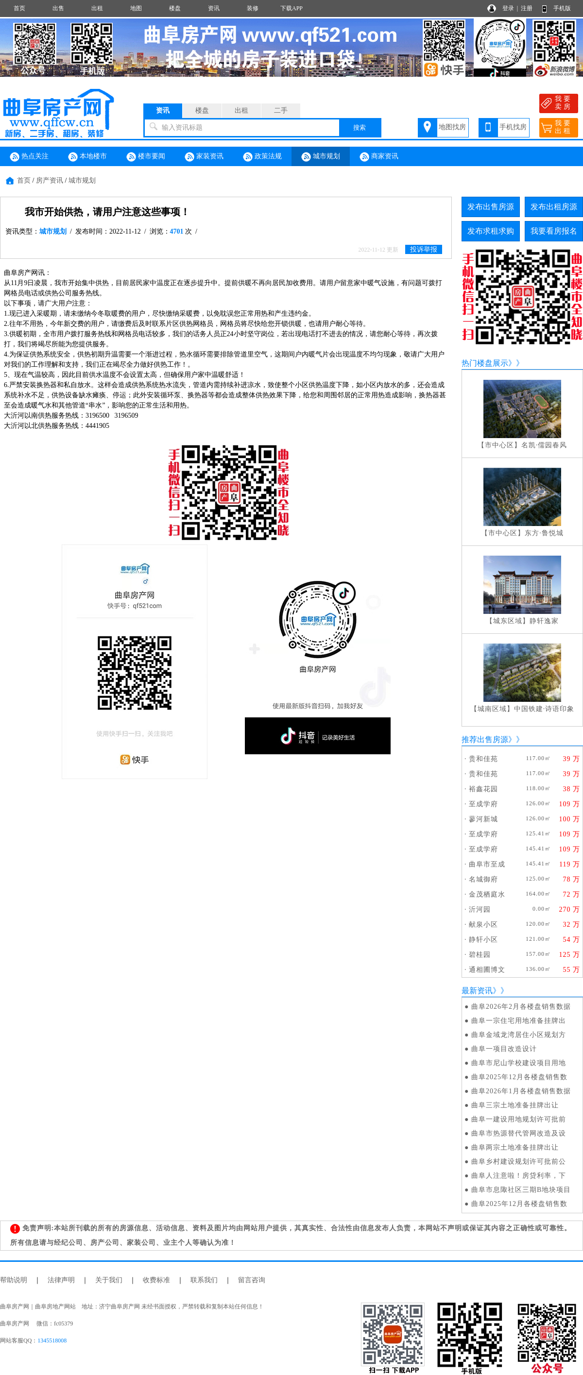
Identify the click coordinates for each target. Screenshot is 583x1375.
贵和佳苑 (483, 759)
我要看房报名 (554, 231)
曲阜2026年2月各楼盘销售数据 (521, 1006)
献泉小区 (483, 924)
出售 (58, 8)
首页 (19, 8)
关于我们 (108, 1280)
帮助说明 (13, 1280)
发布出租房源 (554, 207)
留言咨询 (251, 1280)
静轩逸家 (544, 621)
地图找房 (452, 127)
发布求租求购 (490, 231)
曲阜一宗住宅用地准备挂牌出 (518, 1020)
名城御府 (483, 879)
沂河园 (480, 909)
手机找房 (513, 127)
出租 (97, 8)
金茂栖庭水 (487, 894)
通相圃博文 (487, 969)
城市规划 (320, 157)
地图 (136, 8)
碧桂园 (480, 954)
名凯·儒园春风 (544, 445)
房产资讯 (49, 180)
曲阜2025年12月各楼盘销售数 (519, 1077)
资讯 (214, 8)
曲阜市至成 (487, 864)
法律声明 (61, 1280)
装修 (252, 8)
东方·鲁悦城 (544, 533)
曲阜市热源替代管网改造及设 (518, 1133)
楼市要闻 (145, 157)
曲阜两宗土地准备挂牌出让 (515, 1147)
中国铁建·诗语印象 (544, 709)
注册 (526, 8)
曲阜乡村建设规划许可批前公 (518, 1161)
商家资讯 (379, 157)
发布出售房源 (490, 207)
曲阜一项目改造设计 (504, 1048)
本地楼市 (87, 157)
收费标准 (156, 1280)
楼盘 (175, 8)
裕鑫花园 (483, 789)
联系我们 (204, 1280)
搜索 (359, 127)
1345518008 (52, 1340)
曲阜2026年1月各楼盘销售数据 (521, 1091)
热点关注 (29, 157)
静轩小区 (483, 939)
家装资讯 (204, 157)
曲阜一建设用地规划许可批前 (518, 1119)
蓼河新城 (483, 819)
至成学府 (483, 804)
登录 (508, 8)
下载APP (291, 8)
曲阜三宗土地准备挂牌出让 (515, 1105)
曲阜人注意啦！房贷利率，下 (518, 1175)
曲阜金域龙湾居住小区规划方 (518, 1034)
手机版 (562, 8)
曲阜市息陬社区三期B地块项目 (521, 1189)
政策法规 (262, 157)
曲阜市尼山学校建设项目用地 (518, 1063)
